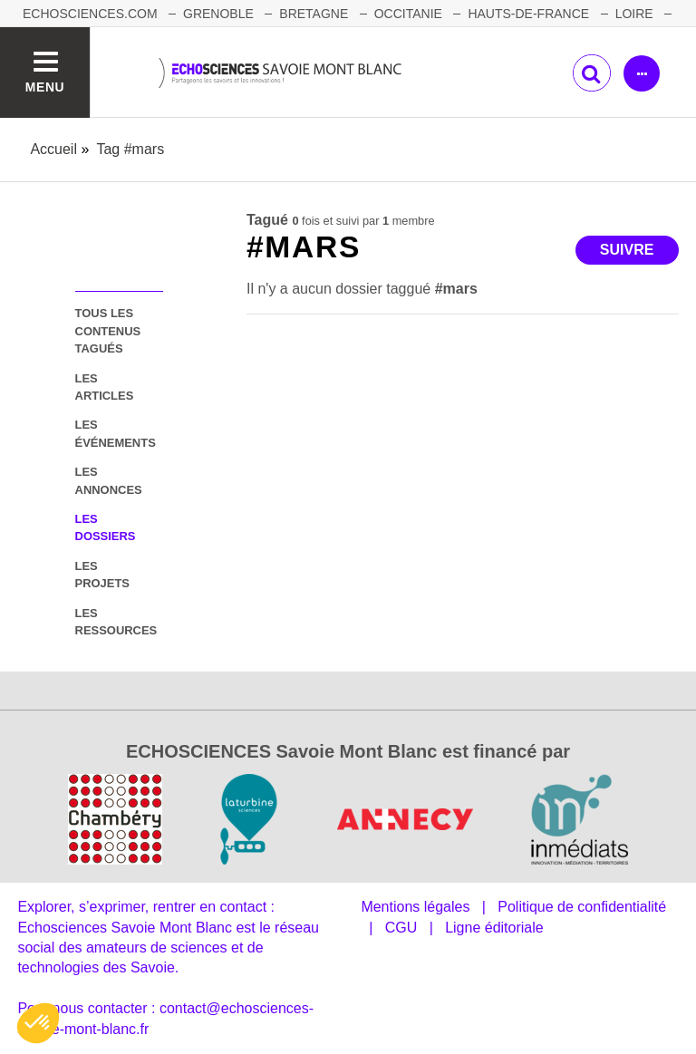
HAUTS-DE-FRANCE (528, 13)
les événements (115, 433)
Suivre (627, 249)
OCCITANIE (408, 13)
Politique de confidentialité (582, 906)
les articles (104, 387)
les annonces (108, 480)
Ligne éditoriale (494, 927)
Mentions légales (415, 906)
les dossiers (105, 527)
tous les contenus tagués (108, 330)
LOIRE (634, 13)
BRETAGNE (313, 13)
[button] (38, 1023)
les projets (102, 574)
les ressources (116, 621)
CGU (401, 927)
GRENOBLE (218, 13)
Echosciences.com (90, 13)
